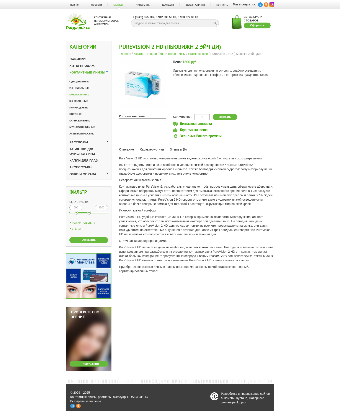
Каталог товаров (145, 54)
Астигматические (81, 133)
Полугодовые (78, 107)
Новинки (77, 59)
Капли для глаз (83, 160)
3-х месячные (78, 101)
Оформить (257, 25)
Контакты (222, 4)
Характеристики (152, 149)
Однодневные (79, 81)
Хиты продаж (82, 65)
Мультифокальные (82, 127)
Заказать (225, 116)
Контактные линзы (87, 72)
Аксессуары (80, 167)
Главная (74, 4)
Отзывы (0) (178, 149)
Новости (96, 4)
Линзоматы (143, 4)
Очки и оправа (82, 174)
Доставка (168, 4)
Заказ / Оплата (195, 4)
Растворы (78, 142)
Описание (126, 149)
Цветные (75, 114)
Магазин (118, 4)
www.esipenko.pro (233, 402)
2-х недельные (79, 88)
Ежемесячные (79, 94)
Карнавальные (79, 120)
